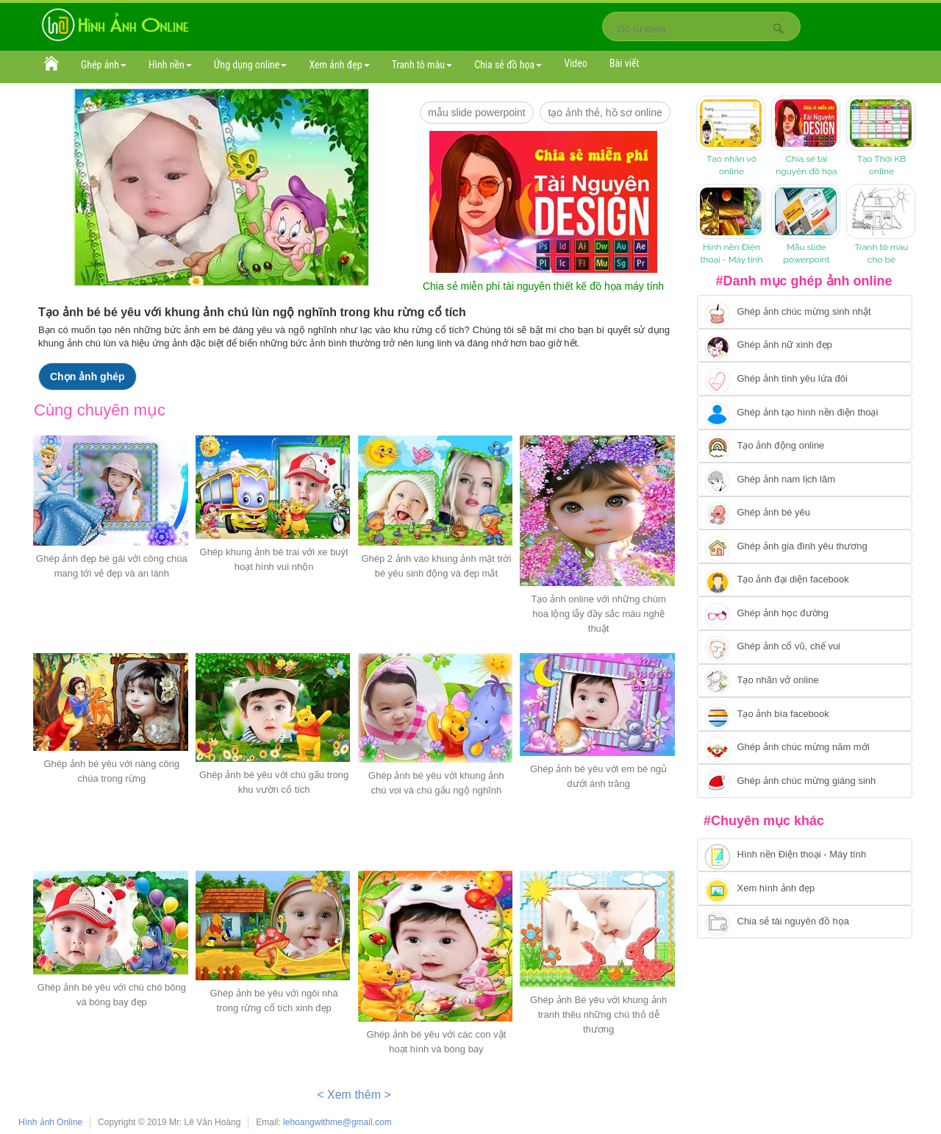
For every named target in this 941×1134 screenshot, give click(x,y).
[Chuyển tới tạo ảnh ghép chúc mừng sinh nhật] (804, 312)
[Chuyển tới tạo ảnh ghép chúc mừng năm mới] (804, 748)
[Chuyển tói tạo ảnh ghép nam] (804, 479)
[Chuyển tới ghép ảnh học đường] (804, 613)
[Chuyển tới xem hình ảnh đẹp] (804, 888)
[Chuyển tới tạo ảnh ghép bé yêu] (804, 513)
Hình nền (170, 65)
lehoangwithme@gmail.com (337, 1122)
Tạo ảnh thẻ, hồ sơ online (605, 112)
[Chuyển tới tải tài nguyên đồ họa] (804, 922)
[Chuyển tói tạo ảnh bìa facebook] (804, 714)
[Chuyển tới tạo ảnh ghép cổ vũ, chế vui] (804, 647)
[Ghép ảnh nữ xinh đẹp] (804, 346)
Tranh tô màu (422, 65)
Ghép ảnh (103, 65)
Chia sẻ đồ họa (508, 65)
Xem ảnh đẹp (339, 65)
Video (575, 63)
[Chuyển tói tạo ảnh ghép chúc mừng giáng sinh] (804, 781)
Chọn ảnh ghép (87, 376)
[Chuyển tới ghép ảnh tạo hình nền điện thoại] (804, 412)
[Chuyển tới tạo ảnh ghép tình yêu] (804, 379)
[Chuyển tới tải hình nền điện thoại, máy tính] (804, 855)
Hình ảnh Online (50, 1122)
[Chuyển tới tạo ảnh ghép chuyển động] (804, 446)
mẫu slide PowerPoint (477, 112)
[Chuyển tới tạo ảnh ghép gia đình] (804, 546)
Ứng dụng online (250, 65)
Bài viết (624, 63)
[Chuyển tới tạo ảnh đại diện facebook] (804, 580)
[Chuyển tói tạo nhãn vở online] (804, 681)
